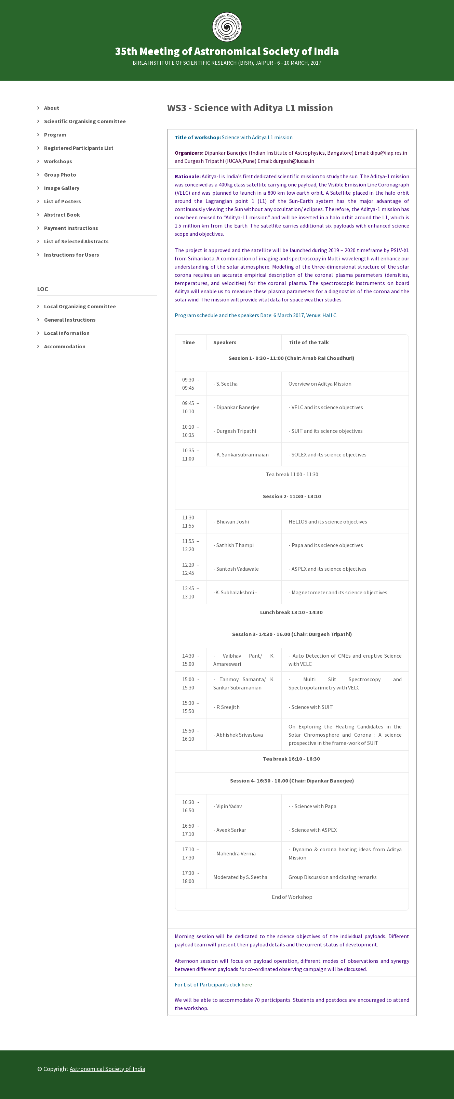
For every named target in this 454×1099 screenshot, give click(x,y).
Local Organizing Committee (80, 306)
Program (55, 134)
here (246, 984)
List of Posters (62, 201)
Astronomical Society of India (107, 1069)
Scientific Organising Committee (85, 121)
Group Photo (60, 174)
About (51, 107)
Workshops (58, 161)
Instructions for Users (71, 254)
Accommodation (64, 346)
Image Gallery (61, 187)
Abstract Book (62, 214)
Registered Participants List (78, 147)
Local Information (67, 332)
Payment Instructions (71, 227)
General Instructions (70, 319)
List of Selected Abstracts (76, 241)
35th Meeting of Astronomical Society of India (227, 51)
